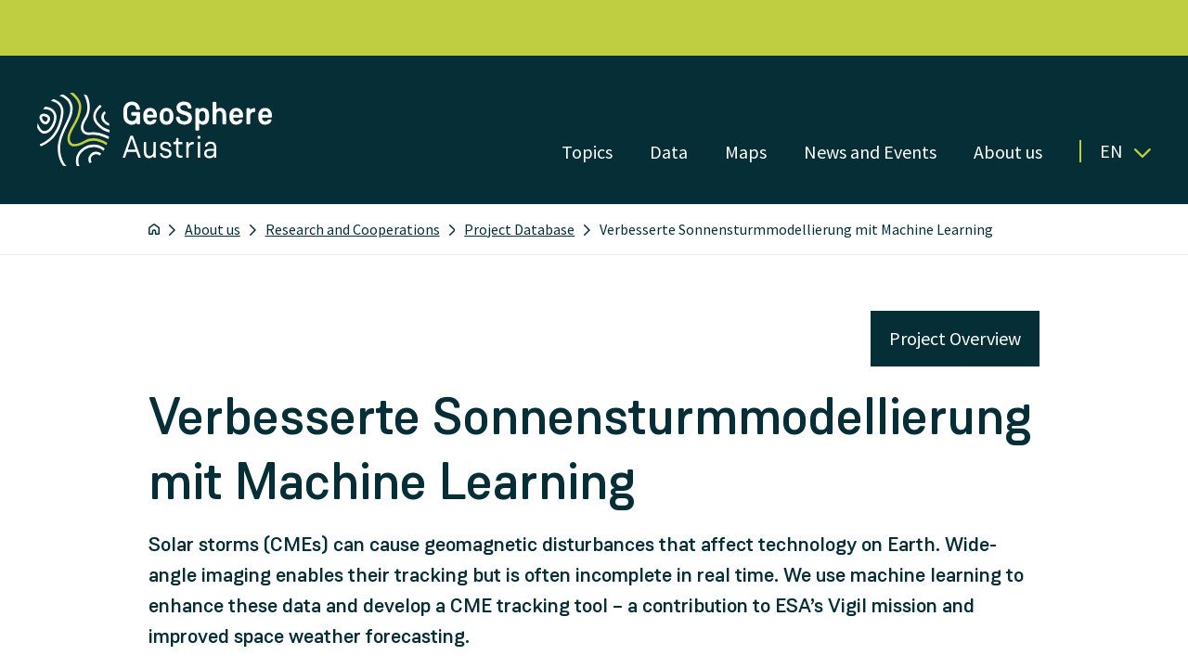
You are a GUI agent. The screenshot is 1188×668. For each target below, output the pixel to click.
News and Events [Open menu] (870, 151)
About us (212, 229)
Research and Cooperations (352, 229)
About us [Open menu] (1008, 151)
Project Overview (955, 338)
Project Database (519, 229)
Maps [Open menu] (746, 151)
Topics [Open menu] (587, 151)
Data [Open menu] (669, 151)
